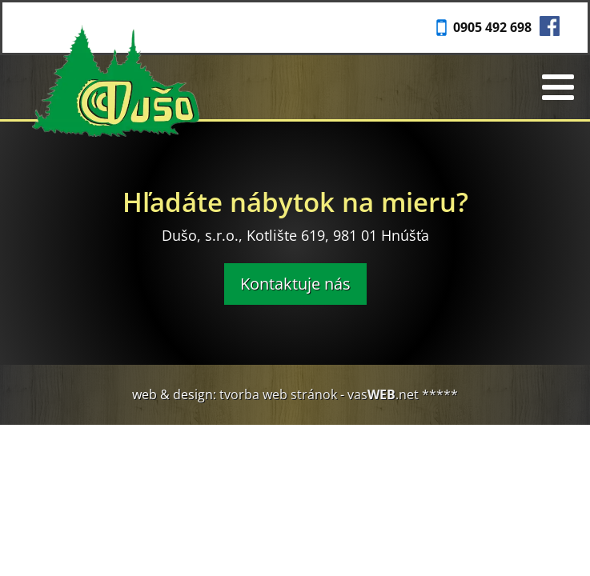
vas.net (383, 394)
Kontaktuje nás (295, 283)
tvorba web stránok (278, 394)
